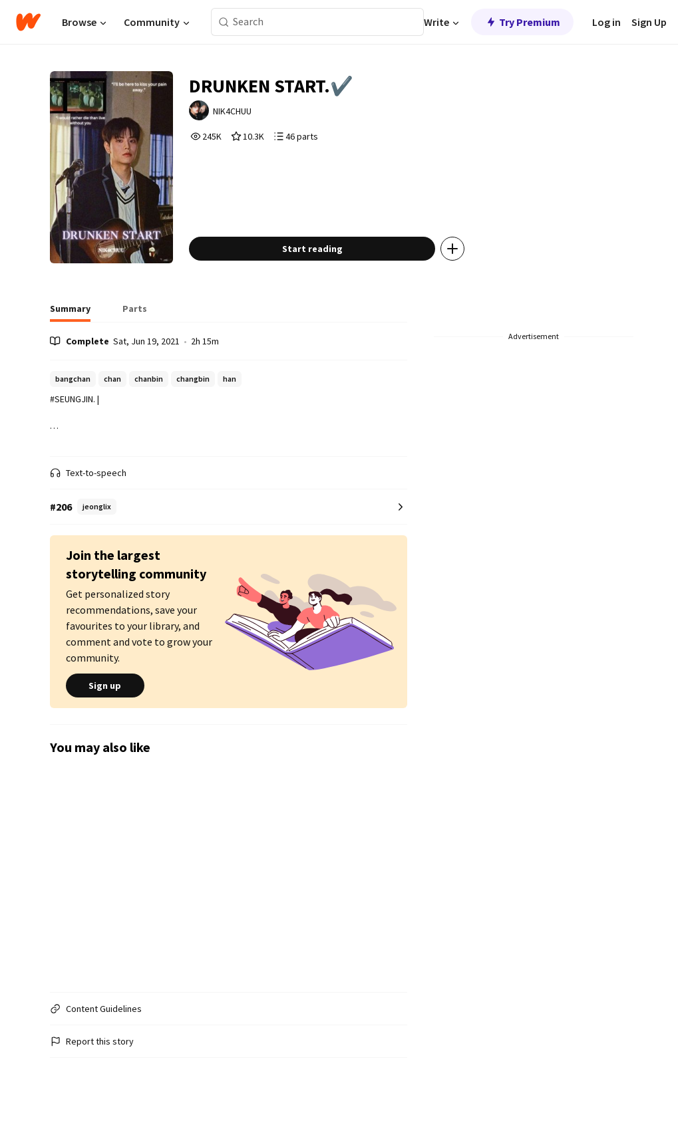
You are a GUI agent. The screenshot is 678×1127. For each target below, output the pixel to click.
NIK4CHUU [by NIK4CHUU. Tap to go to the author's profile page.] (232, 111)
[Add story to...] (452, 249)
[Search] (224, 22)
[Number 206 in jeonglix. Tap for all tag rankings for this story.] (228, 507)
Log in (606, 22)
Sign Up (649, 22)
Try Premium (522, 22)
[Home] (28, 22)
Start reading (312, 249)
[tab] (70, 312)
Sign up (105, 685)
